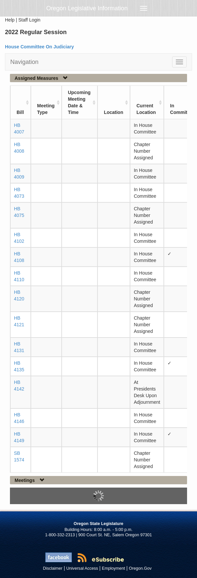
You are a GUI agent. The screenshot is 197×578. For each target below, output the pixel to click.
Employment (113, 568)
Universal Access (82, 568)
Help (10, 20)
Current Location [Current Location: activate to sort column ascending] (146, 109)
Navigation (24, 62)
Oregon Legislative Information (87, 8)
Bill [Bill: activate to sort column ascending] (20, 112)
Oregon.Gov (140, 568)
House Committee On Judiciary (39, 46)
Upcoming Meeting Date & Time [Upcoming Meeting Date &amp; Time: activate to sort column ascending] (79, 102)
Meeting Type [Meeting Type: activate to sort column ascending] (46, 109)
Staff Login (29, 20)
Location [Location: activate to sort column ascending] (113, 112)
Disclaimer (53, 568)
